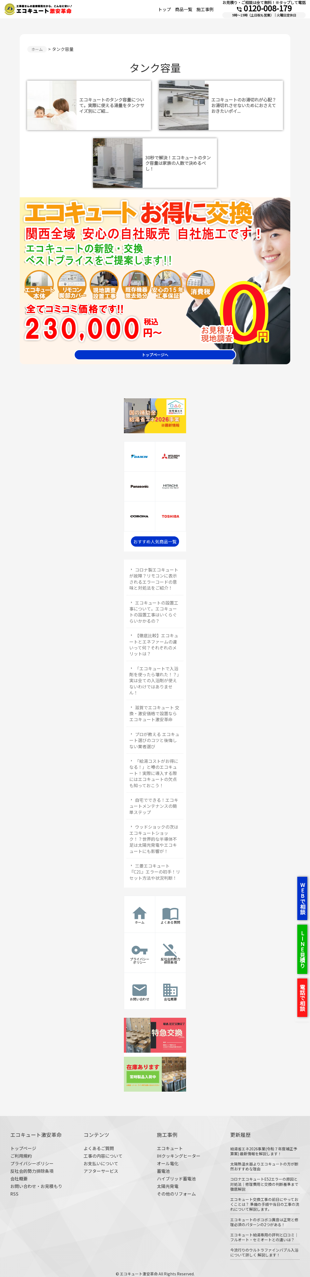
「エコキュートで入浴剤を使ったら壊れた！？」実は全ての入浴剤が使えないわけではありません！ (154, 680)
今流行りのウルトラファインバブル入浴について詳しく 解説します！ (264, 1252)
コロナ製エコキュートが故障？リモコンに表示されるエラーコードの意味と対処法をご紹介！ (153, 578)
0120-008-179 (264, 8)
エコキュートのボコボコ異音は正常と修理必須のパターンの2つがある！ (264, 1222)
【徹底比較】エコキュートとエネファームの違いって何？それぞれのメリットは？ (153, 644)
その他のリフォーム (176, 1193)
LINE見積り (302, 949)
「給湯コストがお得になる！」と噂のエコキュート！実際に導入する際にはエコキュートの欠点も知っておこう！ (153, 773)
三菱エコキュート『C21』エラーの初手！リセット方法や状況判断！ (154, 871)
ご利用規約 (21, 1156)
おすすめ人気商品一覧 (155, 541)
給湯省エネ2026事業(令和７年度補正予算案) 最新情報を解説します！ (263, 1151)
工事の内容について (103, 1156)
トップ (164, 9)
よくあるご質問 (99, 1148)
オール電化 (168, 1163)
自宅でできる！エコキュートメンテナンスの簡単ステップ (153, 806)
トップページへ (155, 354)
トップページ (23, 1148)
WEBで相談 (302, 898)
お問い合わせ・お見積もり (36, 1186)
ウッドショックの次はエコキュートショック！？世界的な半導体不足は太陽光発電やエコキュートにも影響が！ (153, 838)
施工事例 (205, 9)
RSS (14, 1193)
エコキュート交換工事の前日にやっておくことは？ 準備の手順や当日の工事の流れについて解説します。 (264, 1204)
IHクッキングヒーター (178, 1156)
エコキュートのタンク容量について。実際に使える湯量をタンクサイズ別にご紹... (111, 105)
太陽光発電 (168, 1186)
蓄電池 (163, 1171)
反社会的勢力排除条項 (32, 1171)
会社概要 (19, 1178)
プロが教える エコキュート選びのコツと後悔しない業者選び (154, 740)
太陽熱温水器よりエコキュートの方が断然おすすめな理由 (264, 1166)
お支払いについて (101, 1163)
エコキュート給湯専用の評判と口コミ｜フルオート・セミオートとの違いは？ (264, 1237)
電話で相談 (302, 997)
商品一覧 (183, 9)
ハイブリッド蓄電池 (176, 1178)
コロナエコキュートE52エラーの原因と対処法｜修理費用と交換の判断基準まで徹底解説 (264, 1183)
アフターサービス (101, 1171)
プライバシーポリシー (32, 1163)
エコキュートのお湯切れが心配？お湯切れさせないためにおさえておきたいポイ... (243, 105)
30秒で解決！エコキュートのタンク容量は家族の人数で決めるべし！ (178, 163)
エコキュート (170, 1148)
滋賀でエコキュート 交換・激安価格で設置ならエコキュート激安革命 (154, 713)
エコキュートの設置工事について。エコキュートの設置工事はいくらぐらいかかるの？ (153, 611)
